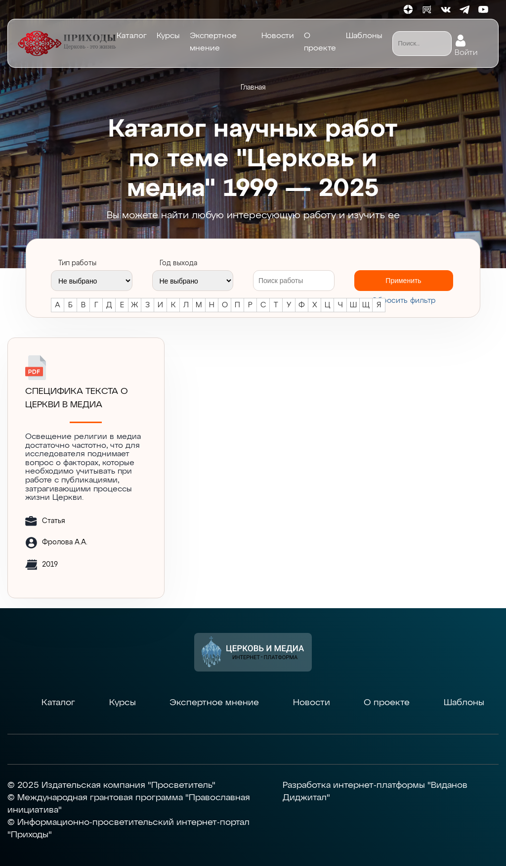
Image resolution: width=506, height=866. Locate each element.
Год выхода (178, 263)
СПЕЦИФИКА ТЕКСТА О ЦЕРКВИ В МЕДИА (76, 398)
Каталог (132, 36)
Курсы (168, 36)
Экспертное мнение (213, 42)
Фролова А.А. (64, 542)
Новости (277, 36)
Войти (466, 50)
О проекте (320, 42)
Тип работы (77, 263)
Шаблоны (364, 36)
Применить (403, 281)
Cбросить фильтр (404, 300)
